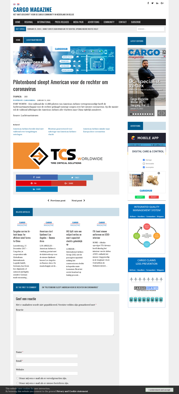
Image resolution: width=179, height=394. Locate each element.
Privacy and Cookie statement (72, 391)
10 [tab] (154, 114)
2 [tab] (135, 114)
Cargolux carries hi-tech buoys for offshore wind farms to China (17, 224)
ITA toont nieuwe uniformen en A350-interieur (102, 222)
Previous (164, 113)
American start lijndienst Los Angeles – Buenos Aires (46, 222)
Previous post (55, 187)
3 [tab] (138, 114)
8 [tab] (150, 114)
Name (15, 336)
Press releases (58, 22)
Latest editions (139, 41)
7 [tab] (147, 114)
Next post (77, 187)
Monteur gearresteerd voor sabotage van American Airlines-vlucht (62, 130)
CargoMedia (25, 101)
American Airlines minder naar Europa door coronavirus (96, 130)
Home (13, 22)
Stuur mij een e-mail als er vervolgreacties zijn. (39, 362)
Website (16, 353)
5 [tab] (142, 114)
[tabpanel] (150, 82)
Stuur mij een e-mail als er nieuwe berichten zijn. (39, 367)
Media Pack (74, 22)
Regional (24, 22)
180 (21, 97)
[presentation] (33, 327)
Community (104, 22)
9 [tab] (152, 114)
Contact (119, 22)
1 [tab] (133, 114)
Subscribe (131, 22)
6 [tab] (145, 114)
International (39, 22)
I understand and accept (159, 390)
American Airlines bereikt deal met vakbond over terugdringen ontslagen (25, 130)
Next (168, 113)
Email (15, 344)
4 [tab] (140, 114)
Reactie (15, 293)
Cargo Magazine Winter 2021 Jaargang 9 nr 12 (142, 102)
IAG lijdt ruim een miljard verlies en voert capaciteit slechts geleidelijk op (74, 224)
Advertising (89, 22)
